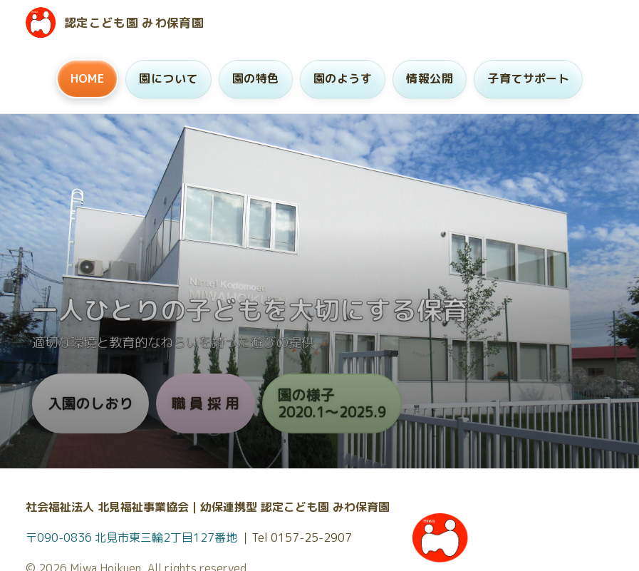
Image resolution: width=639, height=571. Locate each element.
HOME (88, 78)
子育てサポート (528, 78)
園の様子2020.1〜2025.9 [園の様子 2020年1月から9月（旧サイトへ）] (332, 403)
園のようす (342, 78)
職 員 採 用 (205, 403)
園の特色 (255, 78)
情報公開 (429, 78)
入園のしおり (90, 403)
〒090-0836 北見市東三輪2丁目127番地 (133, 537)
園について (168, 78)
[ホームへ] (41, 22)
